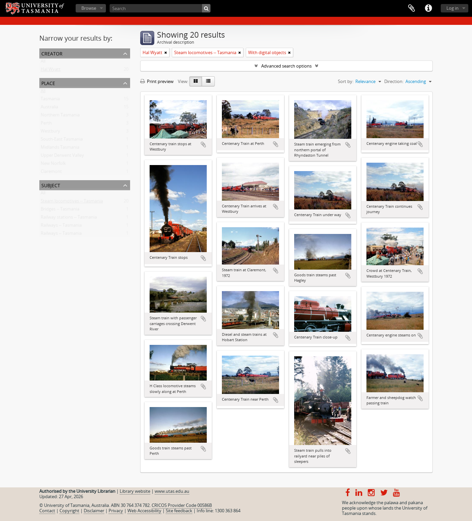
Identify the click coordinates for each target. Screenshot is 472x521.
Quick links (428, 8)
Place (48, 82)
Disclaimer (94, 511)
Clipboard (411, 8)
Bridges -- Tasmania (60, 210)
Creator (52, 52)
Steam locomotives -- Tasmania (72, 202)
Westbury (50, 132)
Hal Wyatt (51, 71)
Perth (46, 124)
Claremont (51, 173)
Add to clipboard (203, 144)
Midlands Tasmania (60, 149)
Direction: (393, 81)
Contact (47, 511)
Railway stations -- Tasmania (69, 218)
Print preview (156, 81)
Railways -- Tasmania (61, 227)
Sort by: (345, 81)
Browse (88, 8)
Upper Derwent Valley (62, 157)
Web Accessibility (144, 511)
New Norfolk (53, 165)
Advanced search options (286, 66)
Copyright (69, 511)
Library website (135, 491)
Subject (50, 184)
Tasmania (50, 100)
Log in (452, 8)
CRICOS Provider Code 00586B (182, 505)
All (43, 62)
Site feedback (179, 511)
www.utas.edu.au (172, 491)
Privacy (116, 511)
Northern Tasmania (60, 116)
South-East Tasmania (62, 140)
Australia (49, 108)
